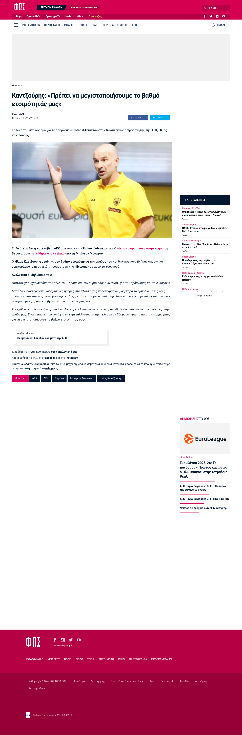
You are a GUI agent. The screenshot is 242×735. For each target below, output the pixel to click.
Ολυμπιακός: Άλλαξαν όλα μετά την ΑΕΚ (42, 338)
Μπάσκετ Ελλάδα (191, 208)
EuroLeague (186, 457)
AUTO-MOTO (119, 25)
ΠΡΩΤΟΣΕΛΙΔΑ (138, 659)
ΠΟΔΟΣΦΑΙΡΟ (52, 25)
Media (68, 16)
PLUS (134, 25)
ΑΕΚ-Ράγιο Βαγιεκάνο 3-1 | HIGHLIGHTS (204, 499)
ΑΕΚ (34, 378)
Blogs (19, 16)
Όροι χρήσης (98, 681)
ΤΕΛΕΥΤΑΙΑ (194, 200)
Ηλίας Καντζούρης (110, 378)
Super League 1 (189, 224)
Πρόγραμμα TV (53, 16)
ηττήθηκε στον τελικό (48, 253)
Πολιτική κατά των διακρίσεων (127, 681)
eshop (49, 368)
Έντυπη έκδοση (37, 688)
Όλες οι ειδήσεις (204, 295)
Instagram (72, 357)
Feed (152, 681)
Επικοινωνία (167, 681)
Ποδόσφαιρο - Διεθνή (193, 273)
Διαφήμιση (201, 681)
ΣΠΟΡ (105, 25)
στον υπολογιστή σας (64, 351)
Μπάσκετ (17, 85)
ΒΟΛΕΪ (83, 25)
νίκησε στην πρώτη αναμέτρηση (140, 248)
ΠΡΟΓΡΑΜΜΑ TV (161, 659)
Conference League (191, 240)
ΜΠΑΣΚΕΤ (70, 25)
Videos (80, 16)
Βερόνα (59, 378)
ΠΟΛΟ (94, 25)
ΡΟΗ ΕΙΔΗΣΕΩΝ (31, 25)
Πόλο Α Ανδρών (190, 289)
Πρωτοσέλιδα (33, 16)
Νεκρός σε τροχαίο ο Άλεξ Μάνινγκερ (203, 508)
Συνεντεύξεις (95, 16)
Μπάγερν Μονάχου (81, 378)
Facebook (49, 357)
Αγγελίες (185, 681)
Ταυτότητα (80, 681)
